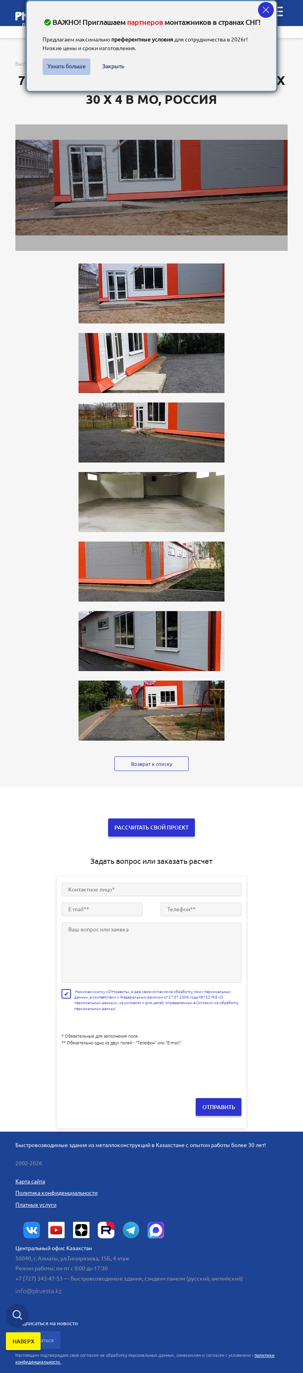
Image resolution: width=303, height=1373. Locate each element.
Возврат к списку (151, 764)
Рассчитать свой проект (151, 827)
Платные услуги (35, 1203)
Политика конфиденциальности (56, 1191)
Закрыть (113, 66)
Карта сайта (30, 1180)
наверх (24, 1342)
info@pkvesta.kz (38, 1289)
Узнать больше (66, 66)
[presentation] (121, 1066)
